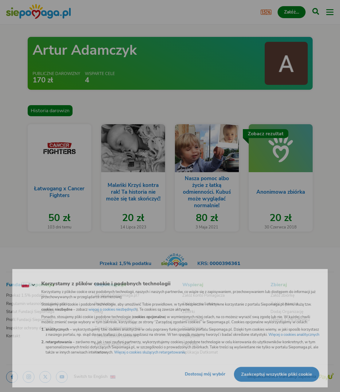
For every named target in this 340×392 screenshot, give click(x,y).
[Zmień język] (17, 281)
